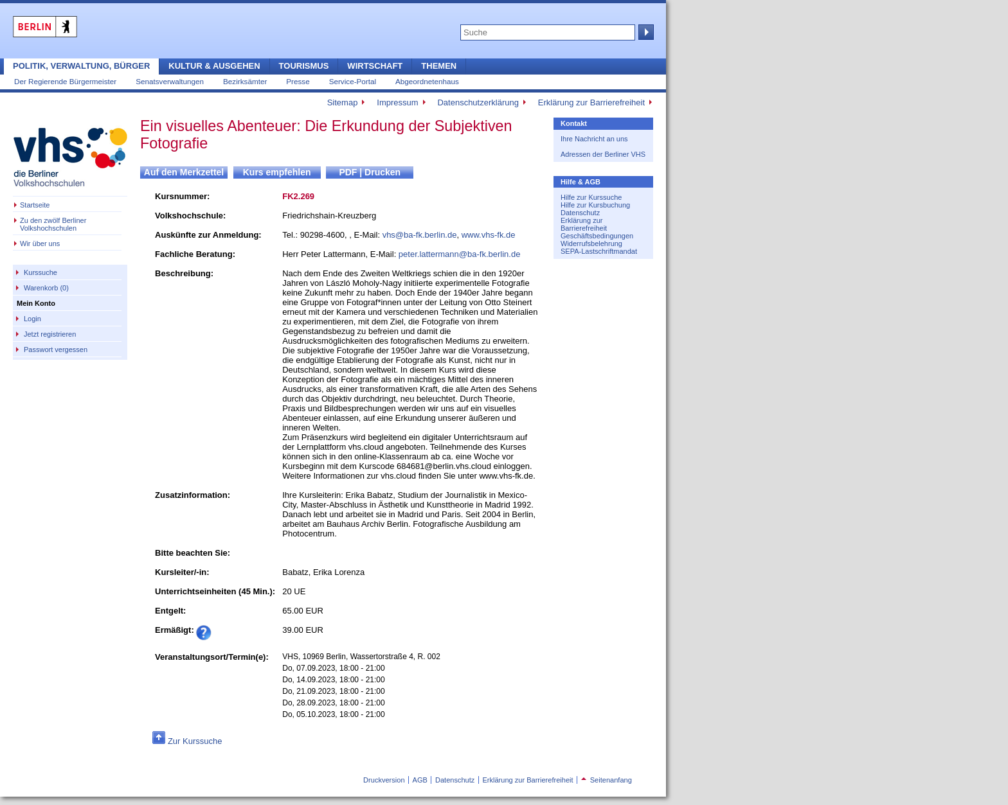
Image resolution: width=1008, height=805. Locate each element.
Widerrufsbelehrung (591, 243)
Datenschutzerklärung (477, 102)
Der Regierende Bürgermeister (65, 81)
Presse (297, 81)
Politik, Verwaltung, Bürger (81, 66)
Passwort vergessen (55, 349)
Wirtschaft (374, 66)
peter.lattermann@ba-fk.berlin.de (460, 254)
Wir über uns (40, 243)
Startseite (35, 205)
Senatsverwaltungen (170, 81)
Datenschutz (580, 213)
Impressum (397, 102)
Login (32, 319)
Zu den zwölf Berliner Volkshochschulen (53, 224)
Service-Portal (352, 81)
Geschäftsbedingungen (597, 236)
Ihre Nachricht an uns (594, 139)
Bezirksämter (245, 81)
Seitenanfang (606, 780)
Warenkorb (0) (46, 288)
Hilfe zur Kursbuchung (595, 205)
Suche (644, 32)
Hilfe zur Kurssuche (591, 197)
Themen (438, 66)
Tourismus (304, 66)
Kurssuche (40, 272)
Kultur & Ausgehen (214, 66)
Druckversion (383, 780)
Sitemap (342, 102)
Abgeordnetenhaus (427, 81)
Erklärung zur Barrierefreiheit (591, 102)
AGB (420, 780)
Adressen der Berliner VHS (603, 154)
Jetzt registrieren (50, 334)
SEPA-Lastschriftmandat (599, 251)
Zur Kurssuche (195, 741)
